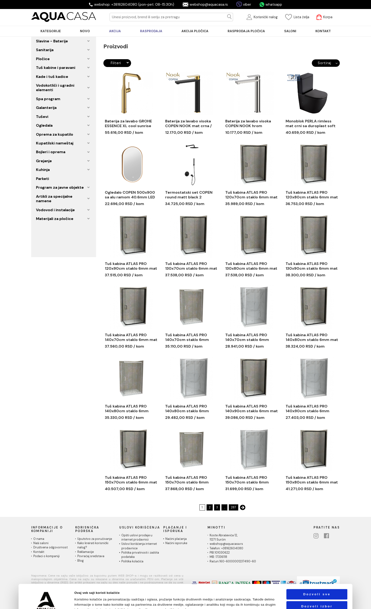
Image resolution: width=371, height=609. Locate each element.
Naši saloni (41, 543)
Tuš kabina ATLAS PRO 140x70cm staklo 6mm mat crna (131, 337)
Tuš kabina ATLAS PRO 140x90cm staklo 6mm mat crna (251, 408)
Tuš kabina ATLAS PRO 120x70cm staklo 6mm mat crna (251, 195)
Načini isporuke (176, 543)
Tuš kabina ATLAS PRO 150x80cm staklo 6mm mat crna (312, 480)
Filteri (120, 63)
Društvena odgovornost (50, 547)
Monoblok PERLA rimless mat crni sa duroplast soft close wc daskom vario (311, 123)
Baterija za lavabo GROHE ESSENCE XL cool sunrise (128, 123)
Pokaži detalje (245, 600)
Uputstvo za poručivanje (94, 539)
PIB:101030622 (220, 553)
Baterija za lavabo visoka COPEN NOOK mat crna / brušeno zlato (188, 123)
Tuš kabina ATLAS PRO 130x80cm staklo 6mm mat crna (251, 266)
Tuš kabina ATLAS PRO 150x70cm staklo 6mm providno (187, 480)
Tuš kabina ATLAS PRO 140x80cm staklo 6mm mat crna (312, 337)
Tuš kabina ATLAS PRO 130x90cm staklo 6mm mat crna (312, 266)
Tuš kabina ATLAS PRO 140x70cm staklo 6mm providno (187, 337)
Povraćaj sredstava (90, 556)
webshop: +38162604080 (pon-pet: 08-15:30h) (134, 4)
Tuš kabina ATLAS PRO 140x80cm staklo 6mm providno (127, 408)
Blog (80, 561)
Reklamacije (85, 552)
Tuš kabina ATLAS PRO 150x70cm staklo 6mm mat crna (131, 480)
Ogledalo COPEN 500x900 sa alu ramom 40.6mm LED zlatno (130, 195)
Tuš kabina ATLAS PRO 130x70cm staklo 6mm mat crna (191, 266)
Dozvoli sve (317, 571)
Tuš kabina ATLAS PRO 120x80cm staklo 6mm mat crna (312, 195)
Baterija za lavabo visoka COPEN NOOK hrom (248, 123)
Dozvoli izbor (317, 583)
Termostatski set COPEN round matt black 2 (188, 195)
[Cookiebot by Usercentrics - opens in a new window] (46, 600)
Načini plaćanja (176, 539)
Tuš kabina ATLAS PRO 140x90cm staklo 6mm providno (307, 408)
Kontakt (38, 552)
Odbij (317, 595)
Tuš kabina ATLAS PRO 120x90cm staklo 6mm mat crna (131, 266)
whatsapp (273, 4)
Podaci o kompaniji (46, 556)
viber (247, 4)
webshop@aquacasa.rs (209, 4)
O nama (38, 539)
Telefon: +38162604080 (226, 548)
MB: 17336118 (218, 557)
